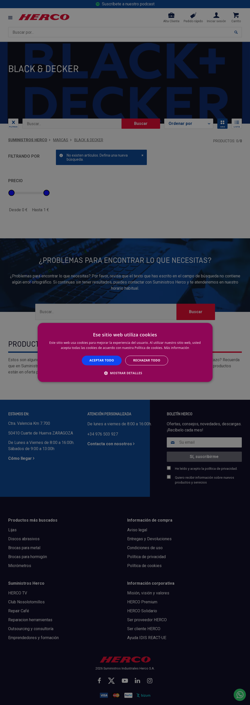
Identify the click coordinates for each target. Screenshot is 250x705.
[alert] (125, 352)
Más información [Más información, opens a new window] (176, 348)
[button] (125, 373)
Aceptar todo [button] (101, 360)
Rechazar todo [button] (146, 360)
